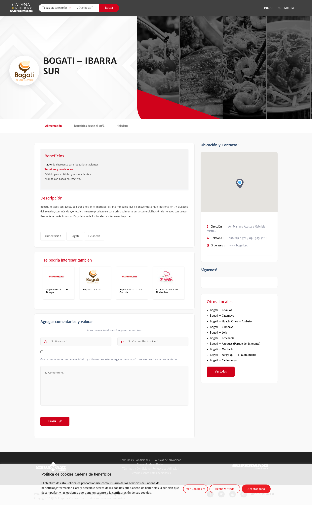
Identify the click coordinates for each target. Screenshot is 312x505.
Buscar (109, 8)
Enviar (54, 421)
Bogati (75, 236)
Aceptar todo (256, 489)
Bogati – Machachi (221, 349)
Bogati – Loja (218, 332)
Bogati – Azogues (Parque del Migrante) (235, 343)
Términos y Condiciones (135, 460)
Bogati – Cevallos (221, 310)
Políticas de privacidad (167, 460)
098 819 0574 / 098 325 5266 (247, 238)
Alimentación (53, 126)
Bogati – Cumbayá (221, 327)
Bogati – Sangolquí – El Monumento (233, 355)
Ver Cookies (194, 489)
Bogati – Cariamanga (223, 360)
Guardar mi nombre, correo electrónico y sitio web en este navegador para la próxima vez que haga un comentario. (108, 359)
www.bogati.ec (238, 245)
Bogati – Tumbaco (92, 289)
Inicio (268, 8)
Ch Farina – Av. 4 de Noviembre (167, 291)
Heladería (122, 126)
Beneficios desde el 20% (89, 126)
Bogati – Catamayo (222, 315)
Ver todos (221, 371)
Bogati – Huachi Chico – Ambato (231, 321)
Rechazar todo (224, 489)
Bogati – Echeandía (222, 338)
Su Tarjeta (286, 8)
